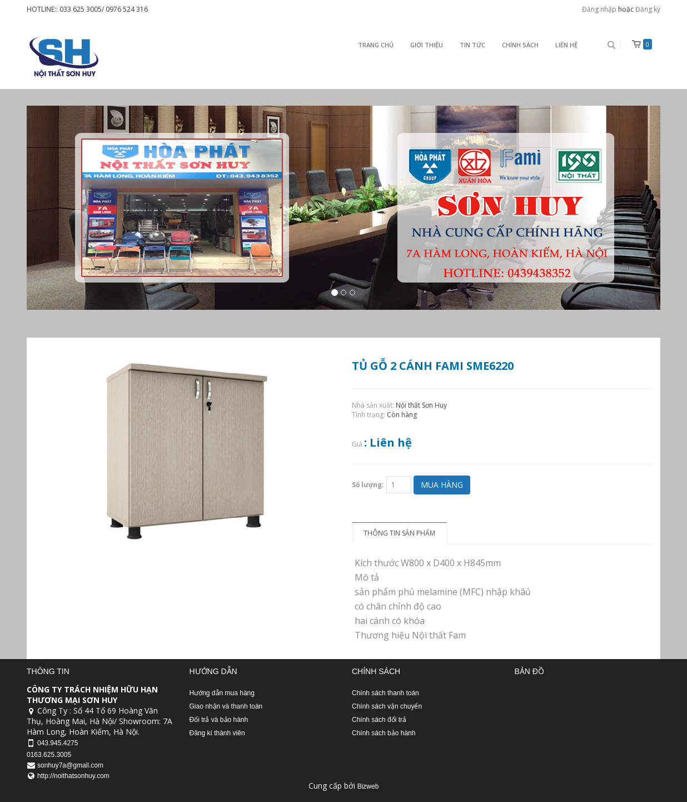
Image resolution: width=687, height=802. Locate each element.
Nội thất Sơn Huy (421, 405)
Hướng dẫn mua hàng (222, 693)
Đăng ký (647, 9)
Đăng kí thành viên (217, 733)
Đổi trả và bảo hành (219, 720)
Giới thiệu (426, 45)
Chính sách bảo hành (383, 733)
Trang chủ (376, 45)
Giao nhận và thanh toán (226, 706)
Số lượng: (368, 484)
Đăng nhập (599, 9)
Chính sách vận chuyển (387, 706)
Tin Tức (472, 45)
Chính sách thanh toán (385, 693)
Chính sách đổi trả (379, 720)
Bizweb (368, 786)
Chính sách (520, 45)
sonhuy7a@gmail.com (70, 765)
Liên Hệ (566, 45)
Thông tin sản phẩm (399, 533)
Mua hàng (442, 484)
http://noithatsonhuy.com (73, 776)
